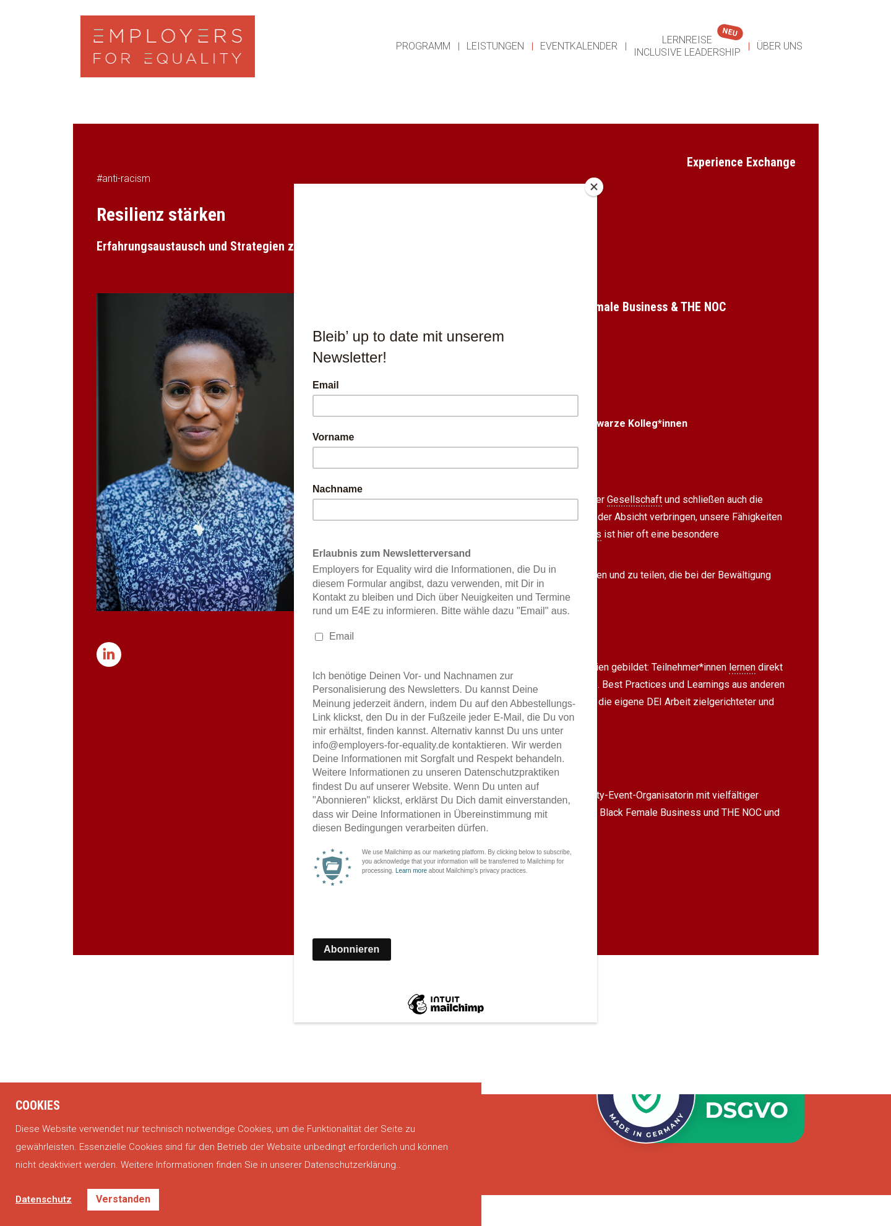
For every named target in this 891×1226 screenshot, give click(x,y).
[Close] (594, 187)
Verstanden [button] (123, 1199)
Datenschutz (43, 1199)
